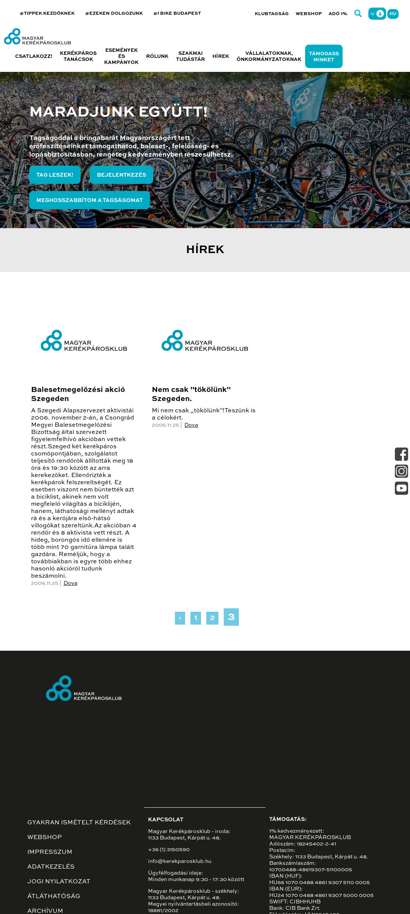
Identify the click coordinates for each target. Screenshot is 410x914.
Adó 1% (338, 14)
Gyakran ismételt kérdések (79, 823)
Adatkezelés (51, 867)
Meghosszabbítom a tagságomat (89, 200)
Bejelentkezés (121, 175)
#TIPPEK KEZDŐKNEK (47, 13)
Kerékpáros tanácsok (78, 56)
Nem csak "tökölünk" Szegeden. (191, 394)
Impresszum (49, 852)
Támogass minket (324, 56)
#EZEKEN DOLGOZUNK (114, 13)
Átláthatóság (53, 897)
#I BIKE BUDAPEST (177, 13)
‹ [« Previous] (180, 618)
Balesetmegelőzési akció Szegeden (78, 394)
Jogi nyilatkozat (58, 882)
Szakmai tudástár (190, 56)
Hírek (220, 56)
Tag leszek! (54, 175)
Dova (70, 583)
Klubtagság (272, 14)
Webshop (309, 14)
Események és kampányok (121, 56)
